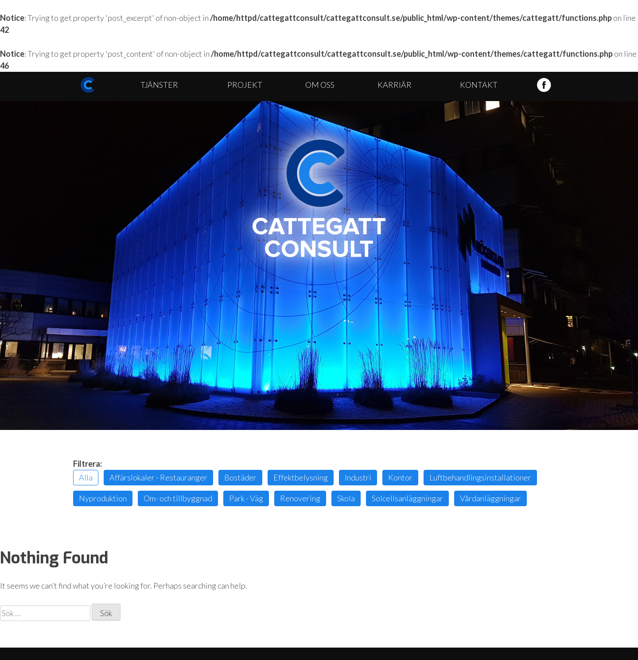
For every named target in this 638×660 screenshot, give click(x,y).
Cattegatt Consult (319, 198)
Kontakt (479, 85)
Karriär (394, 85)
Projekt (244, 85)
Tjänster (159, 85)
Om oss (320, 85)
